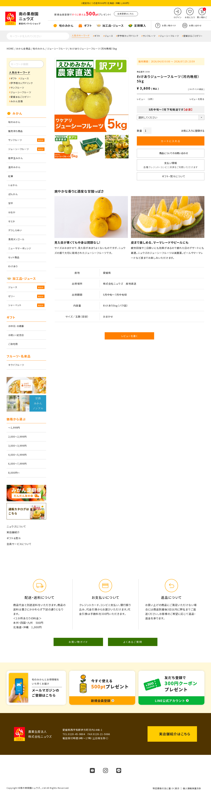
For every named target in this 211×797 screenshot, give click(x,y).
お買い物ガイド (78, 642)
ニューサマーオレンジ (19, 248)
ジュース (109, 35)
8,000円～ (14, 472)
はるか (11, 212)
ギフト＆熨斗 (14, 538)
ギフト (97, 35)
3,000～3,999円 (17, 445)
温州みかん (14, 167)
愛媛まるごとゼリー (193, 35)
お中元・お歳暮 (16, 326)
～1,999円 (14, 427)
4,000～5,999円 (17, 454)
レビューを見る (197, 99)
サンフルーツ (149, 35)
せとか (11, 221)
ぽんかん (13, 194)
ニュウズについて (16, 526)
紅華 (10, 176)
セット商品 (13, 257)
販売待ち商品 (15, 131)
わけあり (13, 266)
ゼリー (11, 296)
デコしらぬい (15, 230)
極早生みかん (15, 158)
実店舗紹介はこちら (174, 733)
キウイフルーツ (16, 364)
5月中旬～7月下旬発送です (171, 109)
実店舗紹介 (13, 532)
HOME (10, 48)
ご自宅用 (13, 344)
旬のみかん (39, 48)
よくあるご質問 (132, 642)
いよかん (12, 185)
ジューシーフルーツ (169, 35)
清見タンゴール (16, 239)
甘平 (10, 203)
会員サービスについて (19, 544)
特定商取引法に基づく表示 (166, 788)
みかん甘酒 (17, 101)
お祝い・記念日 (16, 335)
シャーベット (14, 305)
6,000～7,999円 (17, 463)
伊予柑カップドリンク (127, 35)
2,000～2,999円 (17, 436)
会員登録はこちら (125, 13)
